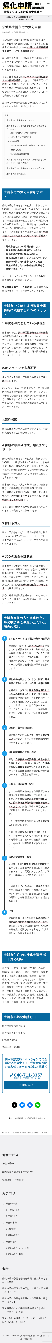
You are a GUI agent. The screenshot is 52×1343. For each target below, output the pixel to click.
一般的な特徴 (13, 1210)
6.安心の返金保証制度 (19, 154)
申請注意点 (12, 1216)
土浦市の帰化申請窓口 (16, 174)
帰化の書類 (11, 1222)
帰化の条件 (11, 1241)
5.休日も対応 (15, 150)
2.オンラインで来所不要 (20, 137)
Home (4, 1133)
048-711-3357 (28, 1075)
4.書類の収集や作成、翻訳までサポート (27, 145)
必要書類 (12, 1229)
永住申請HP (8, 1163)
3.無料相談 (14, 141)
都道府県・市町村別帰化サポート (16, 32)
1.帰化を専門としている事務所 (23, 133)
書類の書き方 (13, 1235)
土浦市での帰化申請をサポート (21, 120)
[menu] (48, 3)
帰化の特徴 (11, 1203)
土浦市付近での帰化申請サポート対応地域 (26, 168)
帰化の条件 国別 (15, 1254)
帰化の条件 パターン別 (18, 1248)
